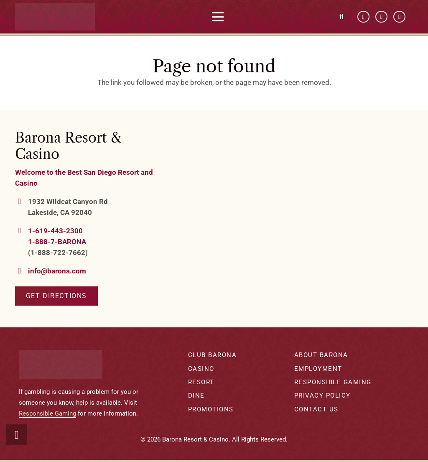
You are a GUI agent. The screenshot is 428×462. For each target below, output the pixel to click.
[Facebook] (363, 17)
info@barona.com (57, 271)
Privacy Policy (322, 395)
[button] (220, 17)
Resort (201, 382)
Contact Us (316, 409)
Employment (318, 369)
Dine (196, 395)
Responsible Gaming (47, 413)
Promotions (211, 409)
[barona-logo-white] (57, 16)
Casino (201, 369)
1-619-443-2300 (55, 231)
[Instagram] (399, 17)
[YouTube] (381, 17)
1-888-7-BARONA (57, 241)
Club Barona (212, 355)
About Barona (321, 355)
